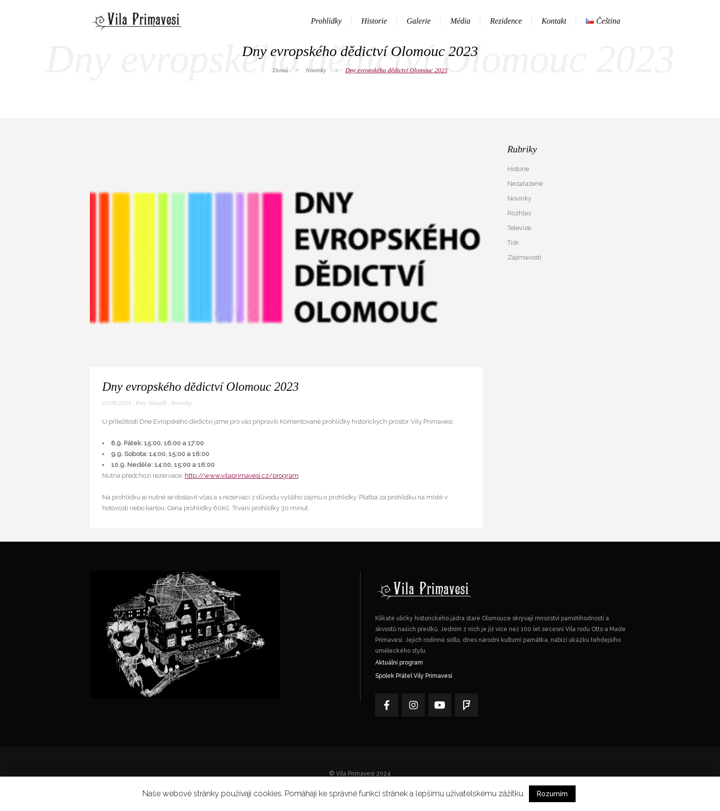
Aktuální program (399, 662)
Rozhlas (519, 213)
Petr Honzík (151, 402)
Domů (280, 70)
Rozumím (552, 794)
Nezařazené (525, 183)
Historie (518, 169)
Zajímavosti (524, 257)
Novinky (316, 70)
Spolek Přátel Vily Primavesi (413, 675)
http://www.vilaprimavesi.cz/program (242, 475)
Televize (519, 228)
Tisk (513, 242)
